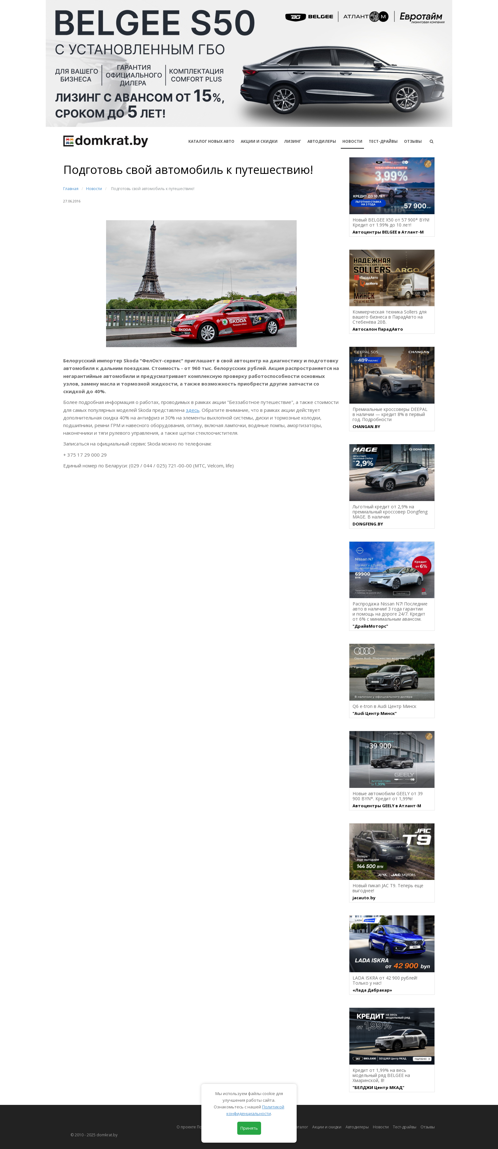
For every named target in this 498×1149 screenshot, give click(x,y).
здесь (192, 410)
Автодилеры (321, 141)
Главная (70, 189)
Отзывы (413, 141)
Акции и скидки (326, 1127)
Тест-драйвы (383, 141)
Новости (352, 141)
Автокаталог (296, 1127)
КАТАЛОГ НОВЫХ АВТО (211, 141)
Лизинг (292, 141)
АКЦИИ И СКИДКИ (259, 141)
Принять (249, 1128)
